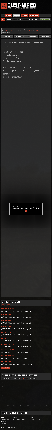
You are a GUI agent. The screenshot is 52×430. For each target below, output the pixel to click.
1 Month (16, 378)
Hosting (34, 15)
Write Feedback (32, 36)
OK (26, 211)
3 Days (33, 378)
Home (8, 15)
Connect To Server (8, 36)
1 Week (25, 378)
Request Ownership (45, 36)
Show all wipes (5, 367)
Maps (24, 15)
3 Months (6, 378)
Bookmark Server (20, 36)
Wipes (17, 15)
